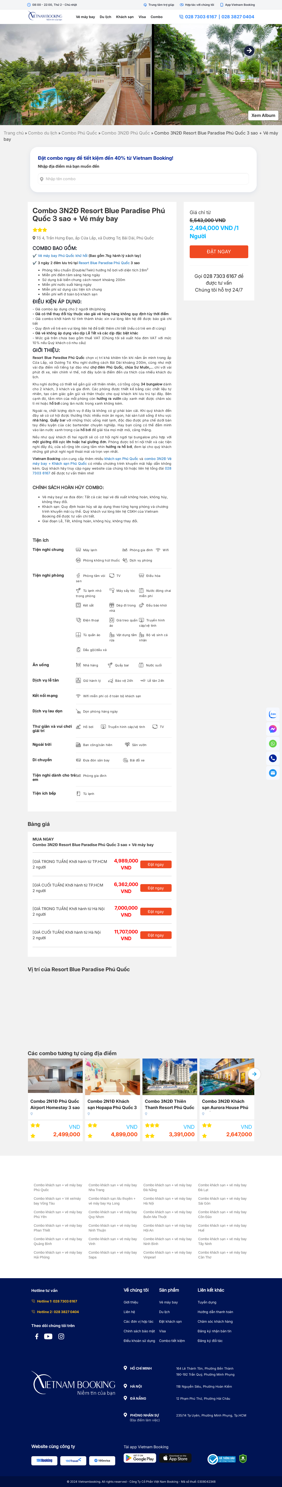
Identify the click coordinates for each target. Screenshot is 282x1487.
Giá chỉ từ (200, 212)
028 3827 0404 (238, 16)
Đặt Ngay (219, 252)
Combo (157, 17)
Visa (142, 17)
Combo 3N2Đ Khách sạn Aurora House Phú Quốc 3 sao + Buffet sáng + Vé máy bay (225, 1105)
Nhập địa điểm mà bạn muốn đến (68, 166)
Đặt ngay (156, 864)
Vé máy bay (85, 17)
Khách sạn (125, 17)
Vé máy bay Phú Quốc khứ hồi (62, 256)
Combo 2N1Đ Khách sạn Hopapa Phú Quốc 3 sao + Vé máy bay (112, 1105)
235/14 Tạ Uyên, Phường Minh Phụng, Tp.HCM (211, 1415)
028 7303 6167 (198, 16)
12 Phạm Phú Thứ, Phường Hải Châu (203, 1398)
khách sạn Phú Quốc (121, 459)
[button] (249, 51)
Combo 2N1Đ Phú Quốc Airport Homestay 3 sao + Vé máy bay (55, 1105)
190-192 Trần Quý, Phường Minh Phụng (205, 1374)
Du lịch (105, 17)
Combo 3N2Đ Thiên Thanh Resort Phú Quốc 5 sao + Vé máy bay (169, 1105)
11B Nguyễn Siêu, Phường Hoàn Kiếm (204, 1386)
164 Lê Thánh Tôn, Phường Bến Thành (205, 1368)
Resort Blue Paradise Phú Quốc (104, 263)
